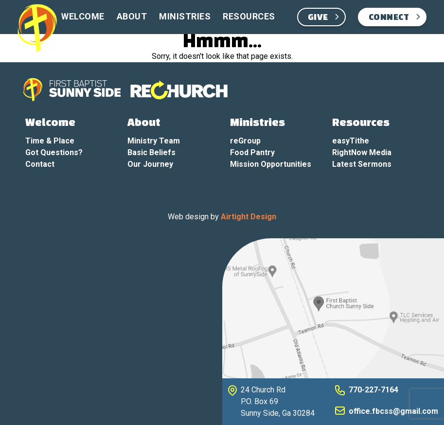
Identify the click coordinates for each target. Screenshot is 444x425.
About (132, 16)
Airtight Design (248, 216)
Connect (389, 17)
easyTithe (350, 140)
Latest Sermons (361, 164)
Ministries (185, 16)
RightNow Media (361, 152)
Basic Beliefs (151, 152)
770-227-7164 (373, 389)
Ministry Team (153, 140)
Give (318, 17)
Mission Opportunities (270, 164)
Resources (249, 16)
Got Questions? (54, 152)
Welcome (83, 16)
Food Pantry (252, 152)
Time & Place (49, 140)
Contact (39, 164)
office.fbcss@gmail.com (393, 411)
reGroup (245, 140)
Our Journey (150, 164)
